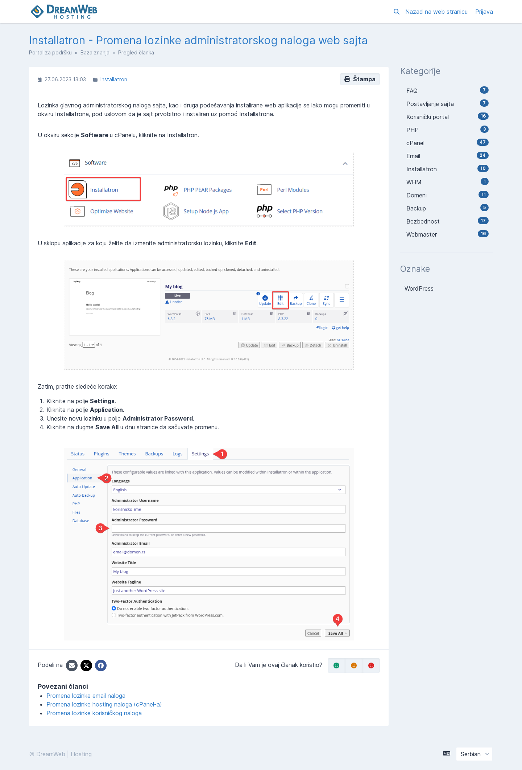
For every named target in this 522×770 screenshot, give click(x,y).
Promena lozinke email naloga (85, 695)
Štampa (360, 79)
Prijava (484, 11)
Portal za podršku (50, 52)
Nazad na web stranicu (437, 11)
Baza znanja (94, 52)
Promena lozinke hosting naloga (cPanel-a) (104, 704)
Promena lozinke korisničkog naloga (94, 713)
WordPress (419, 288)
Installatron (113, 79)
